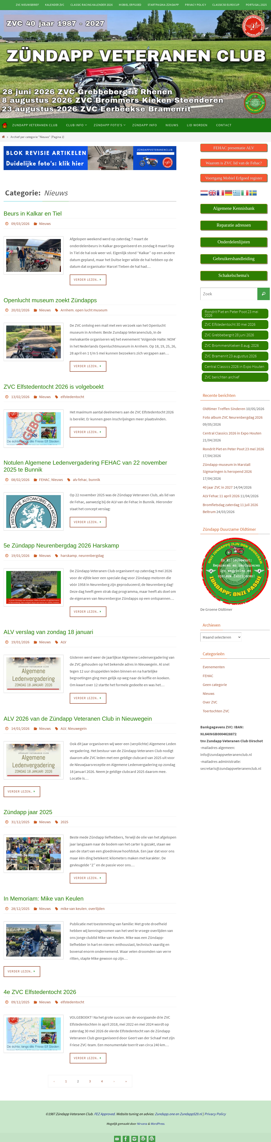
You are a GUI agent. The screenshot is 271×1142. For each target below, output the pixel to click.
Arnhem (67, 309)
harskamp (69, 553)
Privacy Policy (195, 4)
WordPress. (157, 1121)
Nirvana (142, 1121)
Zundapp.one (165, 1111)
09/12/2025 (20, 999)
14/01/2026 (20, 726)
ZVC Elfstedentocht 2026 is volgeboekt (53, 386)
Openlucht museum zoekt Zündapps (50, 299)
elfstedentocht (72, 395)
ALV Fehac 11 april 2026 (221, 495)
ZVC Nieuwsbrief (27, 4)
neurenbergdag (91, 553)
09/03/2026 (20, 223)
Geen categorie (215, 684)
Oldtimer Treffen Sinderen (224, 408)
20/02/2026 (20, 309)
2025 (64, 819)
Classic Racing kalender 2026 (91, 4)
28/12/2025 (20, 905)
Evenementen (214, 666)
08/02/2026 (20, 478)
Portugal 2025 (256, 4)
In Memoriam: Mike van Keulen (43, 896)
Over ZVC (210, 702)
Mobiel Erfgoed (130, 4)
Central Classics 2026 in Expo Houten (232, 432)
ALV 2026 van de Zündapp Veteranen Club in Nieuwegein (77, 716)
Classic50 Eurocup (226, 4)
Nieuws (45, 223)
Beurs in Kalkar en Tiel (32, 213)
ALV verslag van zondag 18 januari (48, 630)
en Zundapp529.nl (188, 1111)
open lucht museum (91, 309)
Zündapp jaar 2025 (28, 809)
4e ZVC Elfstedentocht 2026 (39, 989)
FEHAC (44, 478)
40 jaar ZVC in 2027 (218, 487)
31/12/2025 (20, 819)
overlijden (96, 905)
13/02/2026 (20, 395)
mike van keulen (74, 905)
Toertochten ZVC (216, 710)
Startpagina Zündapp (163, 4)
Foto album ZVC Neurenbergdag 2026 (233, 417)
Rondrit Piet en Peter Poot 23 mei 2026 (233, 448)
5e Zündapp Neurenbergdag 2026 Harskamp (61, 544)
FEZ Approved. (104, 1111)
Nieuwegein (77, 726)
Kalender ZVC (54, 4)
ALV (63, 640)
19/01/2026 (20, 553)
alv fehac (80, 478)
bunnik (94, 478)
